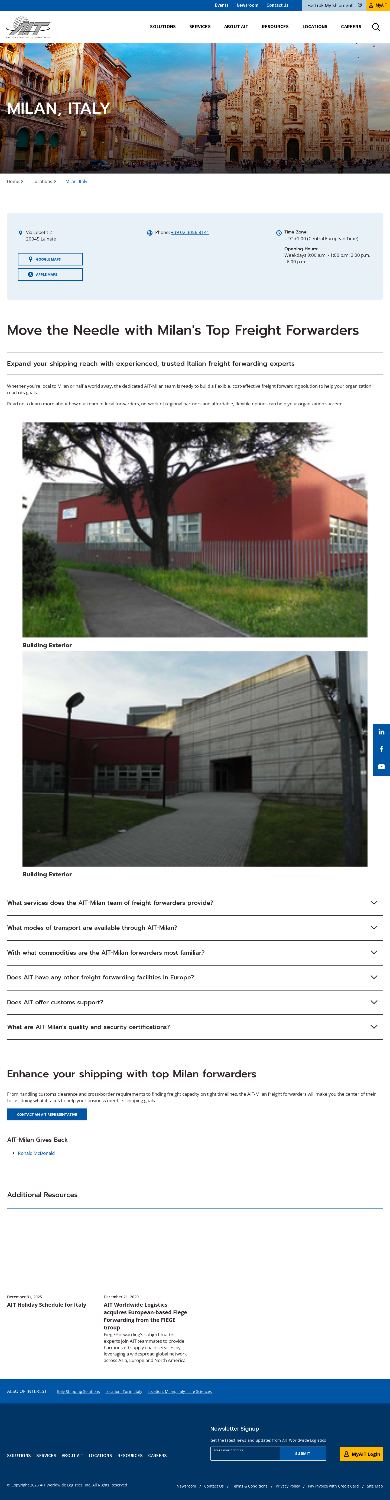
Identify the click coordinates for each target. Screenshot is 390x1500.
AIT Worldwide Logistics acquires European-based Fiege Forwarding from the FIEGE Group (145, 1316)
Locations (42, 181)
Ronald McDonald (36, 1153)
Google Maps (44, 259)
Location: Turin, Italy (123, 1391)
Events (222, 5)
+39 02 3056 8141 (190, 232)
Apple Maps (42, 274)
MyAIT (378, 5)
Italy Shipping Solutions (78, 1391)
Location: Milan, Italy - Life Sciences (180, 1391)
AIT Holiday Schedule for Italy (46, 1304)
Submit (302, 1453)
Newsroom (247, 5)
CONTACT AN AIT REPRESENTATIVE (47, 1114)
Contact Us (277, 5)
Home (13, 181)
